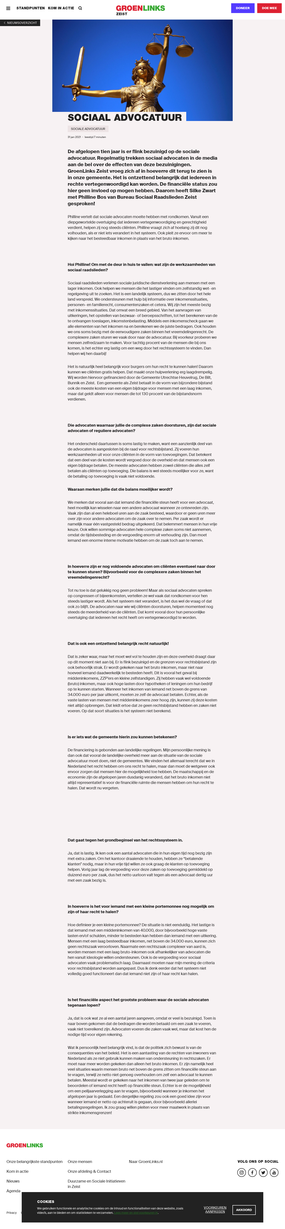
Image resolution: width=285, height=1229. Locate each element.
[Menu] (8, 8)
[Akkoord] (244, 1210)
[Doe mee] (269, 8)
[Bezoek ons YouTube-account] (274, 1172)
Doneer (243, 8)
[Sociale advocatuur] (88, 129)
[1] (20, 23)
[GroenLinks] (142, 8)
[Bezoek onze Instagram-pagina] (241, 1172)
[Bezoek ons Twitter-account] (263, 1172)
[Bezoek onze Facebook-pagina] (252, 1172)
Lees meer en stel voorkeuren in (136, 1213)
